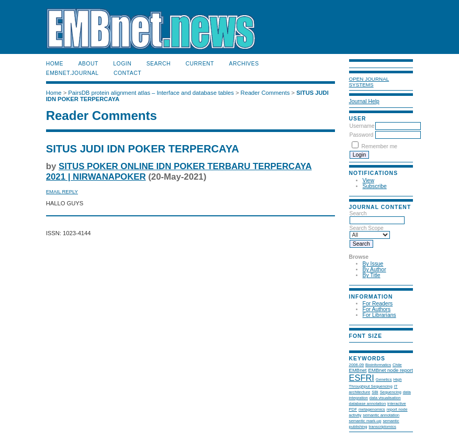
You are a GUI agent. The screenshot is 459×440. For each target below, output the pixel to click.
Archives (244, 64)
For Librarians (379, 315)
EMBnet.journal (72, 73)
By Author (374, 269)
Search (159, 64)
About (88, 64)
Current (200, 64)
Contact (127, 73)
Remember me (379, 146)
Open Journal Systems (369, 81)
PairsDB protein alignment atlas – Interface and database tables (151, 93)
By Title (371, 275)
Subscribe (375, 186)
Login (122, 64)
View (368, 180)
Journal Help (364, 101)
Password (362, 135)
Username (362, 126)
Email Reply (62, 191)
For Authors (377, 309)
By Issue (373, 264)
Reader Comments (265, 93)
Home (54, 64)
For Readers (378, 303)
